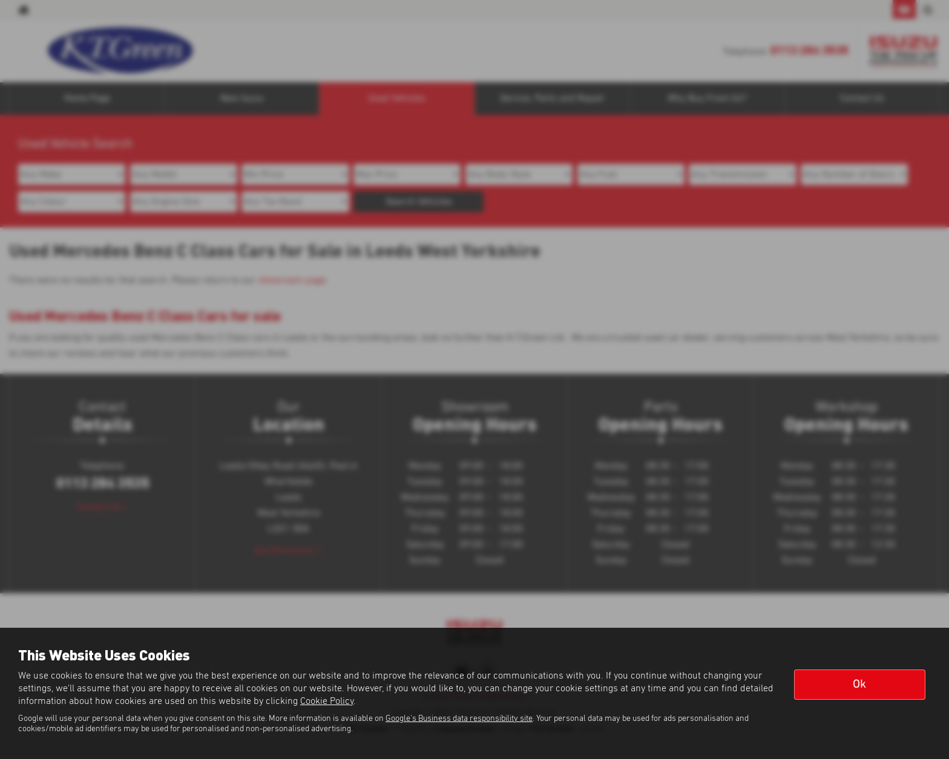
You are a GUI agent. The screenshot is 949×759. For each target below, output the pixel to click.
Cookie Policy (326, 701)
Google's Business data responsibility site (459, 718)
